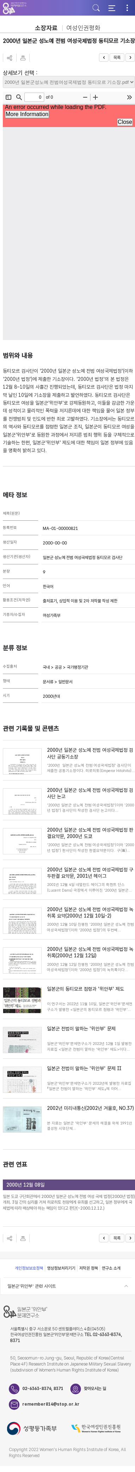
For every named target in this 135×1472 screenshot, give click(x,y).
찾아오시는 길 (95, 1388)
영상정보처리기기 (61, 1268)
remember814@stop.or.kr (46, 1404)
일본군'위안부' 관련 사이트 (31, 1286)
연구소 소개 (111, 1268)
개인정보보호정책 (29, 1268)
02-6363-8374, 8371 (42, 1388)
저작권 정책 (88, 1268)
